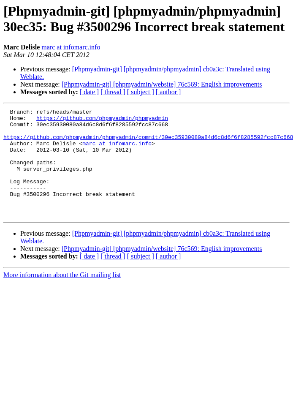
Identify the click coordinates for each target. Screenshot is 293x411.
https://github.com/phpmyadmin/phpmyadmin (102, 120)
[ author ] (168, 91)
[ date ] (89, 91)
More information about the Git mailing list (62, 296)
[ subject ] (140, 91)
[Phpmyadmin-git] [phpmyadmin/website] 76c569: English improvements (162, 84)
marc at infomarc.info (70, 47)
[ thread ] (112, 91)
